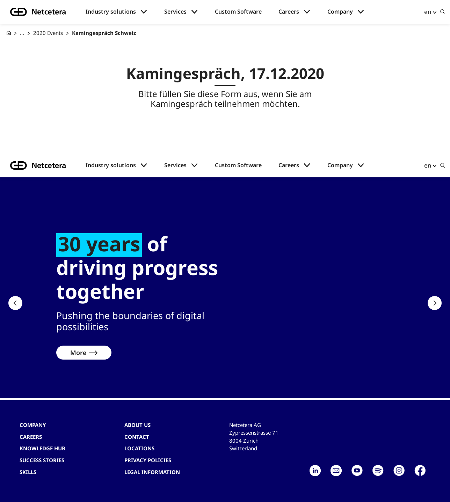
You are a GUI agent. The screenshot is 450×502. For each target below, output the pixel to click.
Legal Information (152, 471)
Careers (288, 11)
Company (340, 11)
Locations (139, 448)
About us (137, 424)
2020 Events (48, 32)
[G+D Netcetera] (9, 33)
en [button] (427, 12)
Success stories (42, 460)
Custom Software (238, 11)
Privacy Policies (147, 460)
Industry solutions (111, 11)
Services (175, 11)
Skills (28, 471)
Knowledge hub (42, 448)
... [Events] (22, 32)
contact (136, 436)
